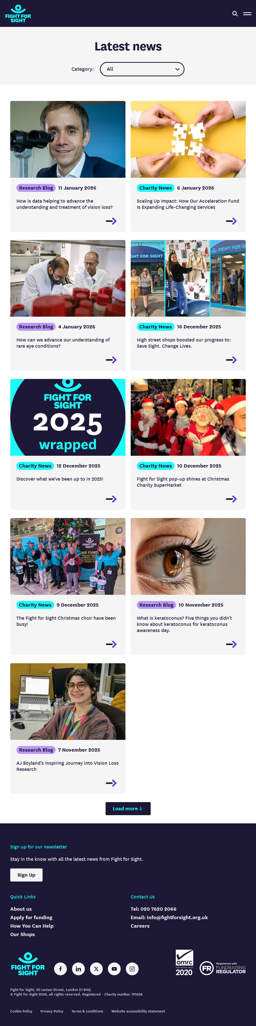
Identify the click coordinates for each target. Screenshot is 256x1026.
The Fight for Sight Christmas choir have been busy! (66, 621)
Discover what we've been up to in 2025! (59, 479)
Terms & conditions (87, 1011)
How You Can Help (32, 926)
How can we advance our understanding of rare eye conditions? (63, 343)
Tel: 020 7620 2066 (154, 909)
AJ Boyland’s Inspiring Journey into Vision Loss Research (67, 766)
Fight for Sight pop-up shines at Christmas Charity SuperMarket (183, 482)
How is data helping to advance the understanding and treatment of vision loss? (64, 204)
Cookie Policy (21, 1011)
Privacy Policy (51, 1011)
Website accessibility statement (138, 1011)
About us (21, 909)
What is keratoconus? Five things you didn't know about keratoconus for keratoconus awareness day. (184, 624)
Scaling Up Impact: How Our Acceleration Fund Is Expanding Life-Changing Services (188, 204)
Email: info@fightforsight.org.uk (169, 917)
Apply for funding (31, 917)
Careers (140, 926)
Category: (82, 69)
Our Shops (22, 934)
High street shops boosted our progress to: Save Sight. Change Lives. (184, 343)
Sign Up (26, 875)
